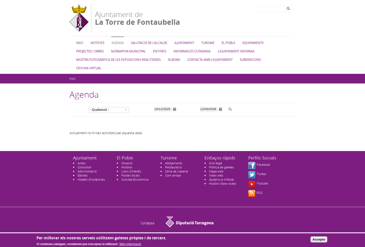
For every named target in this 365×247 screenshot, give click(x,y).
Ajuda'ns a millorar (221, 179)
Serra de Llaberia (176, 171)
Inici (79, 43)
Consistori (84, 167)
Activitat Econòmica (134, 179)
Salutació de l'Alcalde (149, 43)
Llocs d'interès (131, 171)
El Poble (228, 43)
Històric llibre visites (222, 183)
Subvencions (250, 59)
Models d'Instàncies (91, 179)
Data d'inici (142, 109)
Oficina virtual (88, 68)
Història (126, 167)
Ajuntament (184, 43)
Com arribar (173, 175)
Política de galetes (221, 167)
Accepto (319, 240)
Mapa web (216, 171)
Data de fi (189, 109)
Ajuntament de (137, 18)
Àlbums (174, 59)
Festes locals (130, 175)
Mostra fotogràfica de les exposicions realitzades (118, 59)
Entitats (159, 51)
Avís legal (215, 163)
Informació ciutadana (191, 51)
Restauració (173, 167)
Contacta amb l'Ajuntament (210, 59)
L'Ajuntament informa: (236, 51)
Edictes (83, 175)
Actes (82, 163)
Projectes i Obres (90, 51)
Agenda (117, 43)
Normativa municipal (128, 51)
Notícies (97, 43)
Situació (126, 163)
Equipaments (253, 43)
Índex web (216, 175)
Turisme (207, 43)
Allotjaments (173, 163)
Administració (87, 171)
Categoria (77, 109)
